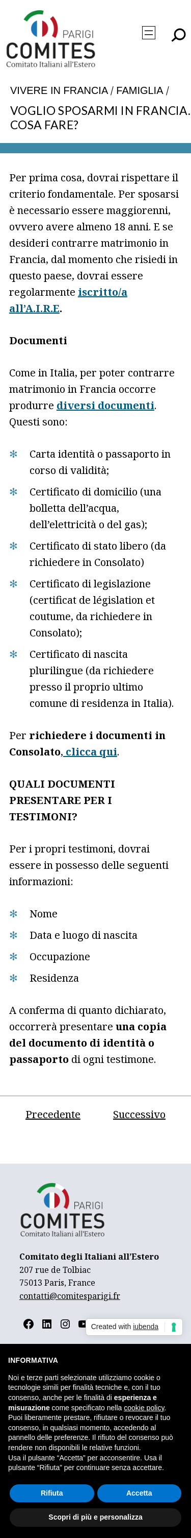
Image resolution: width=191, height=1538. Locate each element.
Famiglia (139, 90)
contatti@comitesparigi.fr (69, 1296)
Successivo (139, 1114)
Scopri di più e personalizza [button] (95, 1517)
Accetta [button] (139, 1493)
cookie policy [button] (144, 1408)
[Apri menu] (149, 33)
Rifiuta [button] (52, 1493)
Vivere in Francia (59, 90)
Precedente (52, 1114)
